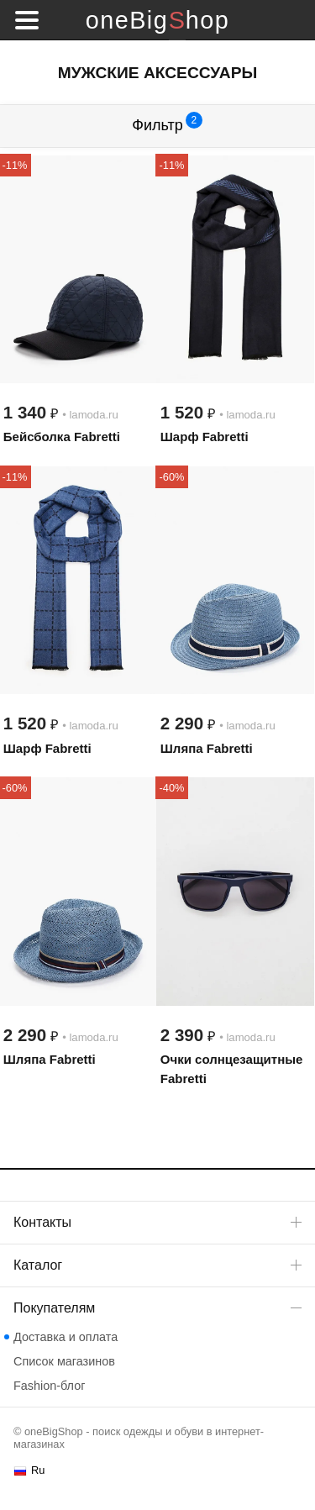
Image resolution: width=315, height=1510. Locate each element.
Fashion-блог (49, 1385)
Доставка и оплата (65, 1337)
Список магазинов (64, 1361)
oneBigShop (157, 20)
